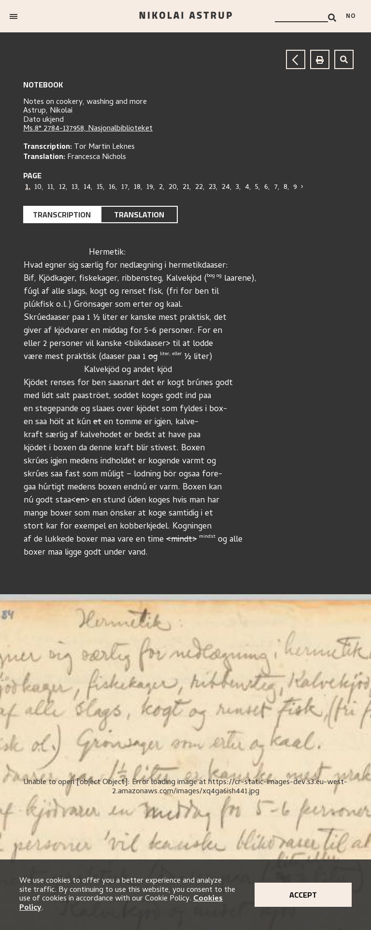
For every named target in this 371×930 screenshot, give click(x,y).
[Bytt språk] (353, 16)
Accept (303, 894)
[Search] (332, 18)
